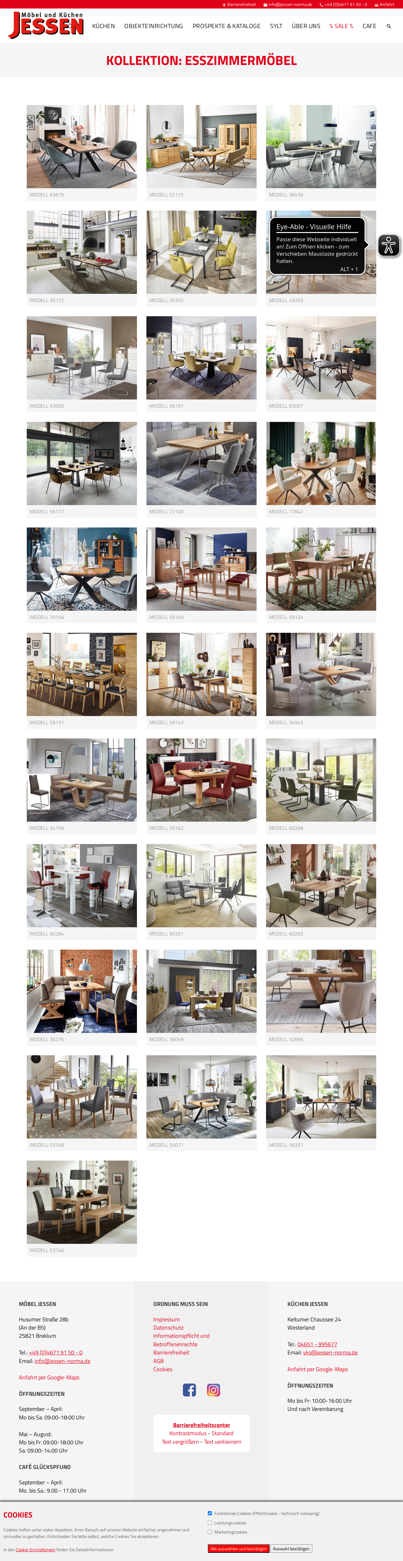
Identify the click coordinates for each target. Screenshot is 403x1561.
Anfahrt (384, 4)
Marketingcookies (227, 1532)
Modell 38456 (286, 194)
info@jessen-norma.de (287, 4)
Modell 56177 (47, 511)
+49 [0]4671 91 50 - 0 (343, 4)
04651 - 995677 (317, 1344)
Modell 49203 (286, 300)
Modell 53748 (47, 1145)
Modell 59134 (286, 617)
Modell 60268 (286, 828)
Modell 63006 (47, 406)
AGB (158, 1361)
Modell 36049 (167, 1039)
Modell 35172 (47, 300)
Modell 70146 (47, 617)
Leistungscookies (227, 1522)
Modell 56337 (286, 1145)
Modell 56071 (167, 1145)
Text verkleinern (222, 1442)
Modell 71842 (286, 511)
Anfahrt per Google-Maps (49, 1377)
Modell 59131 (47, 722)
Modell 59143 (167, 722)
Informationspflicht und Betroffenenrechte (181, 1339)
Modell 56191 (167, 406)
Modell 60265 (286, 933)
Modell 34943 (286, 722)
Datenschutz (168, 1327)
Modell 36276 (47, 1039)
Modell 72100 (167, 511)
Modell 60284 (47, 933)
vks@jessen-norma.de (330, 1352)
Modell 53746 (47, 1250)
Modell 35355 (167, 300)
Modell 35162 (167, 828)
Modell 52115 (167, 194)
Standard (223, 1433)
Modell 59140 (167, 617)
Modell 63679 (47, 194)
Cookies (162, 1369)
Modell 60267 (167, 933)
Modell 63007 (286, 406)
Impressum (166, 1319)
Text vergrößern (180, 1442)
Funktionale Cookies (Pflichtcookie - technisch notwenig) (263, 1513)
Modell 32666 (286, 1039)
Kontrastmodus (188, 1433)
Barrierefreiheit (239, 4)
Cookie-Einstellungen (35, 1549)
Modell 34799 (47, 828)
